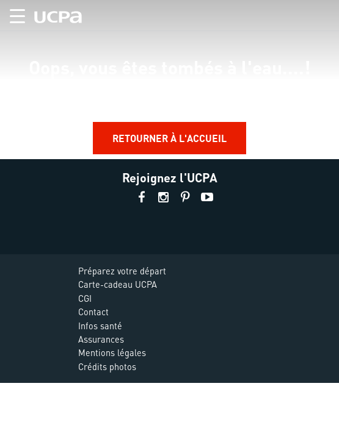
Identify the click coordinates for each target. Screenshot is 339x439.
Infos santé (100, 325)
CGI (85, 298)
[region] (169, 79)
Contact (93, 311)
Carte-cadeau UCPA (117, 284)
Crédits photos (107, 366)
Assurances (101, 339)
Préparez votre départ (122, 270)
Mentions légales (112, 352)
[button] (12, 13)
